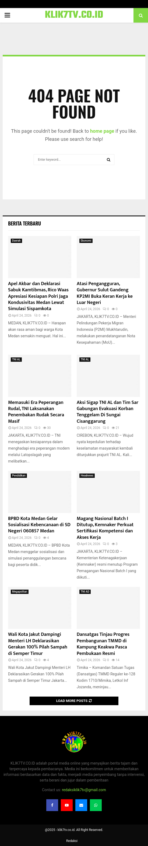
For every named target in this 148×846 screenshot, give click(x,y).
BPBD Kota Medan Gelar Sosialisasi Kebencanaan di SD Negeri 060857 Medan (39, 525)
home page (102, 131)
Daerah (16, 240)
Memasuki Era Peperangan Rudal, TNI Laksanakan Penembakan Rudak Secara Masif (36, 412)
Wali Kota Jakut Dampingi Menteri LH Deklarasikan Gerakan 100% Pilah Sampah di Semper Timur (37, 643)
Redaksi (71, 841)
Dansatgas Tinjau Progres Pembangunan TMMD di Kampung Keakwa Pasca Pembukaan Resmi (103, 643)
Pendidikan (19, 475)
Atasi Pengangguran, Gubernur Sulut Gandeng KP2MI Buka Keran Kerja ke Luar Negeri (105, 293)
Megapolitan (19, 591)
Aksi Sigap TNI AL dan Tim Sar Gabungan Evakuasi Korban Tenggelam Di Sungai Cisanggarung (107, 412)
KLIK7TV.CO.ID (74, 15)
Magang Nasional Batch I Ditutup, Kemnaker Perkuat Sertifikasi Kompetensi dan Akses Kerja (105, 528)
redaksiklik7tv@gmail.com (84, 790)
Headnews (87, 475)
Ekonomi (86, 240)
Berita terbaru (24, 223)
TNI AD (85, 591)
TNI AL (16, 359)
